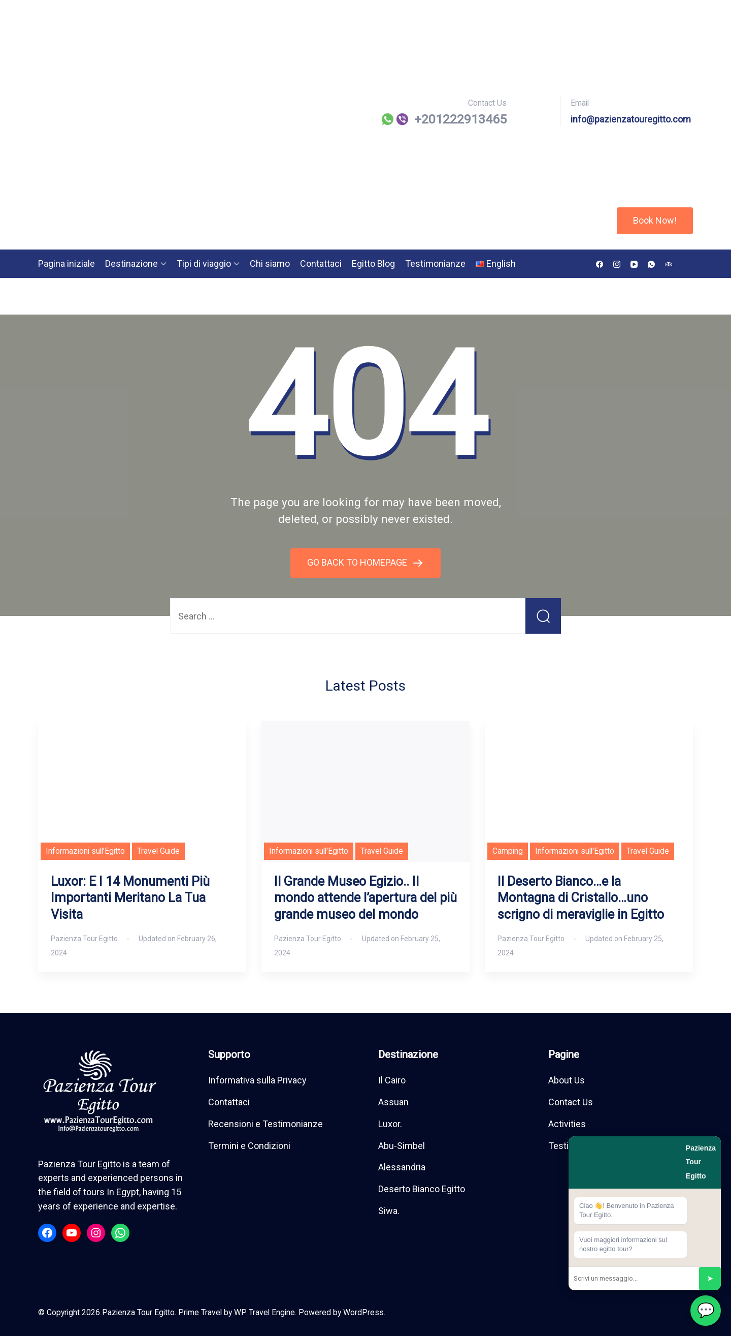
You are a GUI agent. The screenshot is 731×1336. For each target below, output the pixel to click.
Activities (567, 1123)
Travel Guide (158, 851)
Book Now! (655, 220)
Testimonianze (435, 263)
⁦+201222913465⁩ (460, 119)
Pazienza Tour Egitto (138, 1312)
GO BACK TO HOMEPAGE (358, 562)
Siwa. (389, 1210)
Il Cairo (392, 1080)
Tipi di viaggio (204, 263)
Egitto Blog (373, 263)
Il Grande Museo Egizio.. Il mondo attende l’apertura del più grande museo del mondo (365, 898)
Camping (507, 851)
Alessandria (401, 1167)
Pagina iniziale (66, 263)
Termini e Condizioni (249, 1145)
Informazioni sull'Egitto (85, 851)
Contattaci (321, 263)
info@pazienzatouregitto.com (631, 119)
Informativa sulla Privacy (257, 1080)
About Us (566, 1080)
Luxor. (390, 1123)
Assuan (393, 1102)
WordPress (363, 1312)
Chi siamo (270, 263)
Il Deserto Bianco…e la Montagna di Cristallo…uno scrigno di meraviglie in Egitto (580, 898)
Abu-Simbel (401, 1145)
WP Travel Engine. (265, 1312)
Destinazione (131, 263)
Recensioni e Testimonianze (265, 1123)
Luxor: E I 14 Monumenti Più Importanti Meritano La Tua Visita (130, 898)
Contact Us (570, 1102)
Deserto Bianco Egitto (421, 1189)
